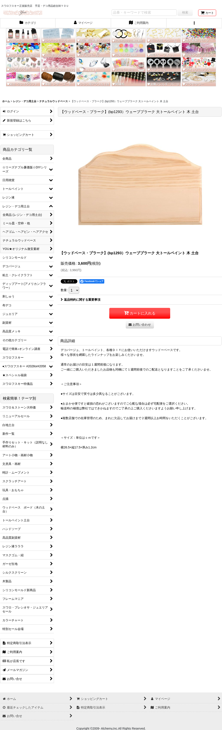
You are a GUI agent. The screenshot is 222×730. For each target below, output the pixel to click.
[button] (194, 23)
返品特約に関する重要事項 (80, 299)
